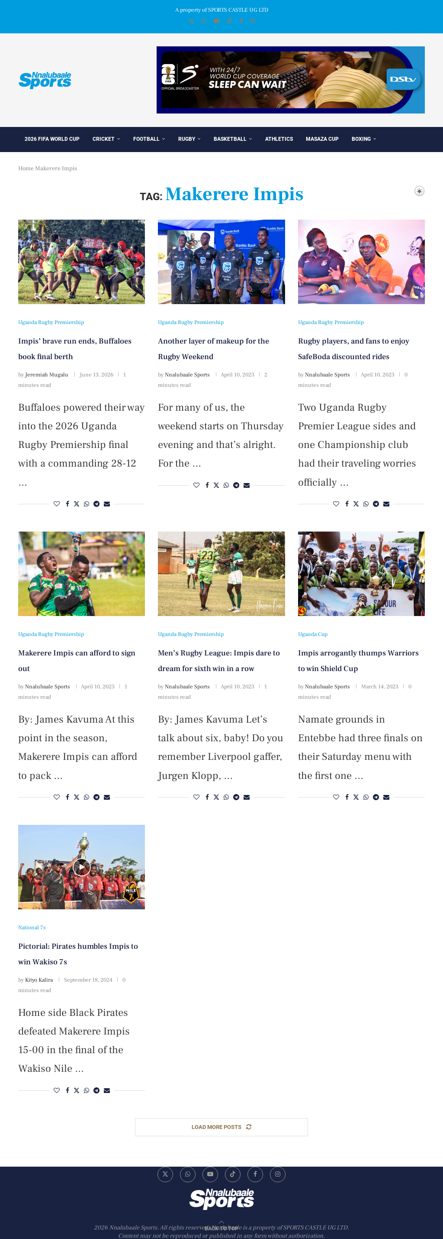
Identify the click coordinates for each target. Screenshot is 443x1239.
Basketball (230, 139)
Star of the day (46, 165)
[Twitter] (191, 21)
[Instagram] (252, 21)
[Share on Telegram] (96, 504)
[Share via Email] (107, 504)
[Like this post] (57, 504)
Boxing (361, 139)
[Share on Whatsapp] (86, 504)
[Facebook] (241, 21)
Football (146, 139)
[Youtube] (216, 21)
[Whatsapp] (204, 21)
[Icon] (82, 867)
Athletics (279, 139)
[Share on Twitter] (77, 504)
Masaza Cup (322, 139)
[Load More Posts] (221, 1127)
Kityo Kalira (39, 979)
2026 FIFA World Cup (52, 139)
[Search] (404, 190)
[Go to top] (221, 1228)
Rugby (186, 139)
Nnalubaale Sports (187, 374)
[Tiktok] (229, 21)
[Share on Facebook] (67, 504)
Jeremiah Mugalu (46, 374)
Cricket (104, 139)
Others (90, 165)
